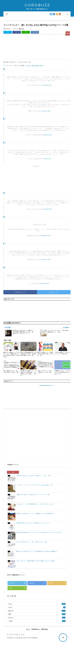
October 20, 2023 (47, 85)
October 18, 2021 (47, 135)
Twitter (7, 32)
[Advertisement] (37, 47)
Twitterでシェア (53, 292)
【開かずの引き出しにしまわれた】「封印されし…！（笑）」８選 (33, 475)
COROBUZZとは (35, 629)
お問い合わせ (44, 629)
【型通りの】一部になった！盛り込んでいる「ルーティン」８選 (32, 494)
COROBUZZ (37, 5)
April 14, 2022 (47, 159)
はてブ (34, 32)
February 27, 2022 (46, 259)
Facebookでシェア (20, 292)
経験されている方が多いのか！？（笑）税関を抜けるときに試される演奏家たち (36, 551)
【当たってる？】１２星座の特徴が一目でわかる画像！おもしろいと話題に (35, 561)
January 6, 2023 (46, 111)
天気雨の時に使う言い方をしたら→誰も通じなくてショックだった (33, 523)
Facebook (17, 32)
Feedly (18, 588)
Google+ (57, 583)
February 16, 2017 (44, 283)
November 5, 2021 (46, 235)
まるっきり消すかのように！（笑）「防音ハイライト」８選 (31, 542)
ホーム (28, 629)
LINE (26, 32)
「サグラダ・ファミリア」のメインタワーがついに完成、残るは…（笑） (35, 485)
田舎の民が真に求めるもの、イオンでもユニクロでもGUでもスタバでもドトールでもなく (39, 532)
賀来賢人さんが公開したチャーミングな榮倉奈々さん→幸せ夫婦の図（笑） (35, 513)
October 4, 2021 (48, 209)
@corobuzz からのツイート (47, 385)
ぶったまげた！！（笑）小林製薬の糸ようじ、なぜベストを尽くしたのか (35, 504)
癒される (21, 28)
